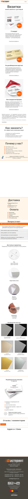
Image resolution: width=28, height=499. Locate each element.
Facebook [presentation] (3, 424)
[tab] (3, 424)
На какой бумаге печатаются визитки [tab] (9, 235)
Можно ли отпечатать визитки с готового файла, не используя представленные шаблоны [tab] (12, 238)
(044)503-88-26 (9, 475)
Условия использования (14, 487)
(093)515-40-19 (18, 476)
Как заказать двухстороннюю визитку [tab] (9, 230)
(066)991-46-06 (18, 475)
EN (26, 1)
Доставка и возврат (14, 488)
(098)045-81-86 (9, 476)
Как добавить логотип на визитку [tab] (8, 232)
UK (25, 1)
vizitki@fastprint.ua (14, 478)
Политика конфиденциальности (14, 485)
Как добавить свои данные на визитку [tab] (9, 223)
